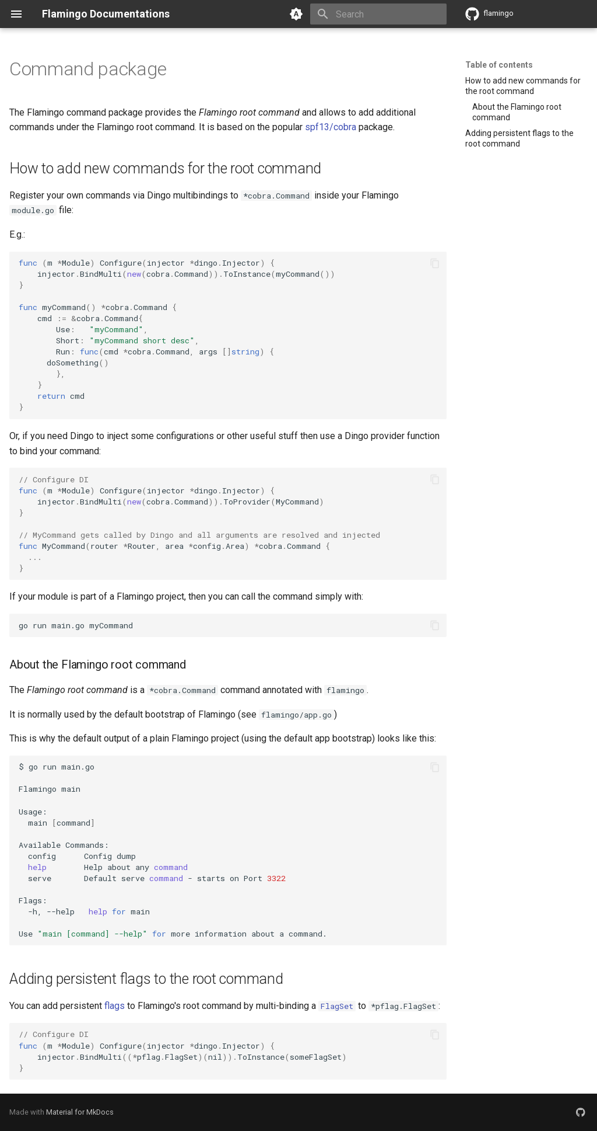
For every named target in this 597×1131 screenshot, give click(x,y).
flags (114, 1005)
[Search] (378, 14)
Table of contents (499, 64)
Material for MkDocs (80, 1112)
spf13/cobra (330, 127)
